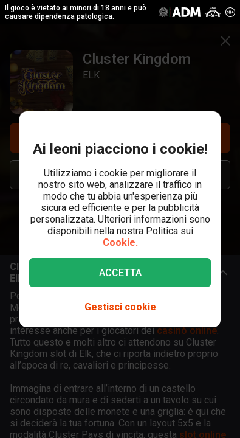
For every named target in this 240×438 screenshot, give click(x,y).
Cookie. (120, 242)
